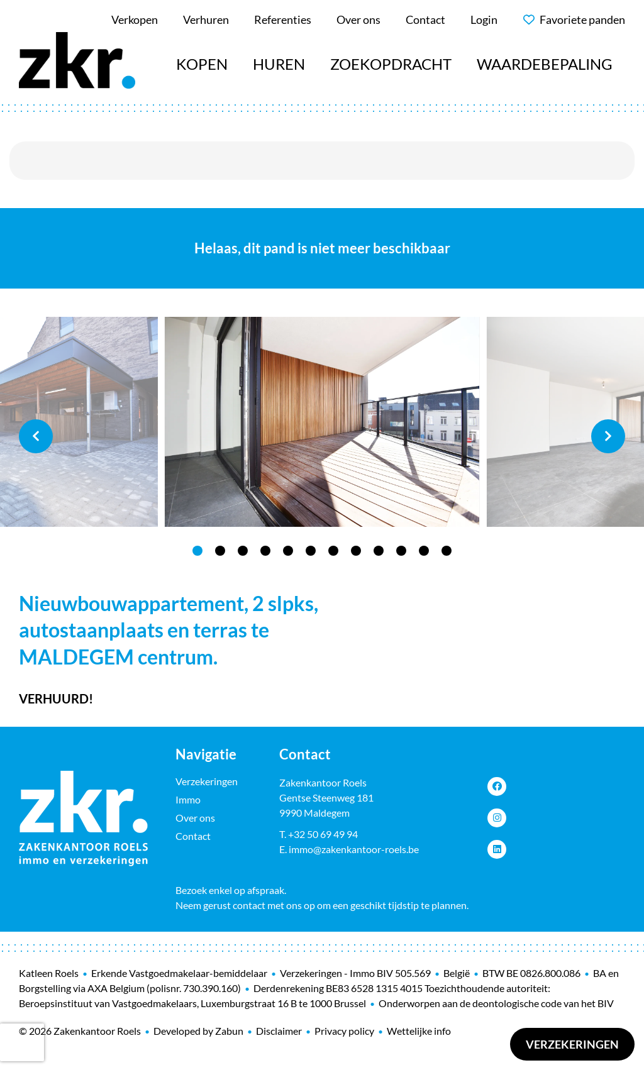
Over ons (195, 818)
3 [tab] (243, 551)
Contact (193, 836)
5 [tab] (288, 551)
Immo (188, 799)
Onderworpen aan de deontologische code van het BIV (496, 1003)
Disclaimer (279, 1031)
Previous (36, 436)
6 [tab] (311, 551)
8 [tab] (356, 551)
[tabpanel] (322, 422)
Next (608, 436)
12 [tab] (446, 551)
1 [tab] (197, 551)
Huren (279, 64)
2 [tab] (220, 551)
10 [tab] (401, 551)
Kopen (202, 64)
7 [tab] (333, 551)
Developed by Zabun (198, 1031)
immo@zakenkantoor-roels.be (354, 849)
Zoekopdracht (391, 64)
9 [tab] (379, 551)
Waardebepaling (545, 64)
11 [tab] (424, 551)
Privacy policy (344, 1031)
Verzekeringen (572, 1044)
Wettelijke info (419, 1031)
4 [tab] (265, 551)
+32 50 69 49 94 (323, 834)
